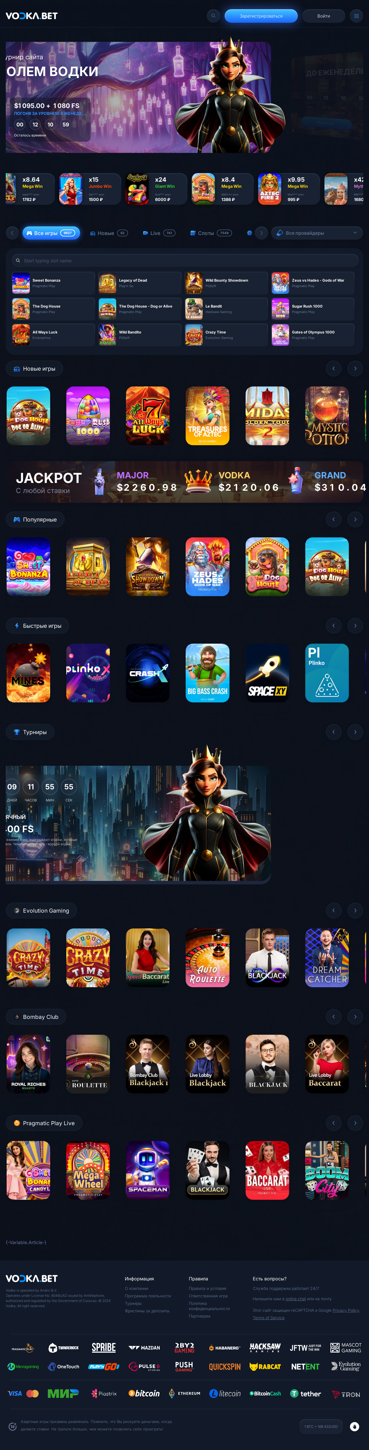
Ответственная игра (208, 1295)
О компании (136, 1288)
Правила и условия (207, 1288)
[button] (12, 233)
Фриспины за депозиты (147, 1310)
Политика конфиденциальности (209, 1306)
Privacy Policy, (346, 1310)
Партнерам (199, 1315)
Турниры (133, 1303)
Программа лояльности (148, 1295)
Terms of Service (269, 1317)
